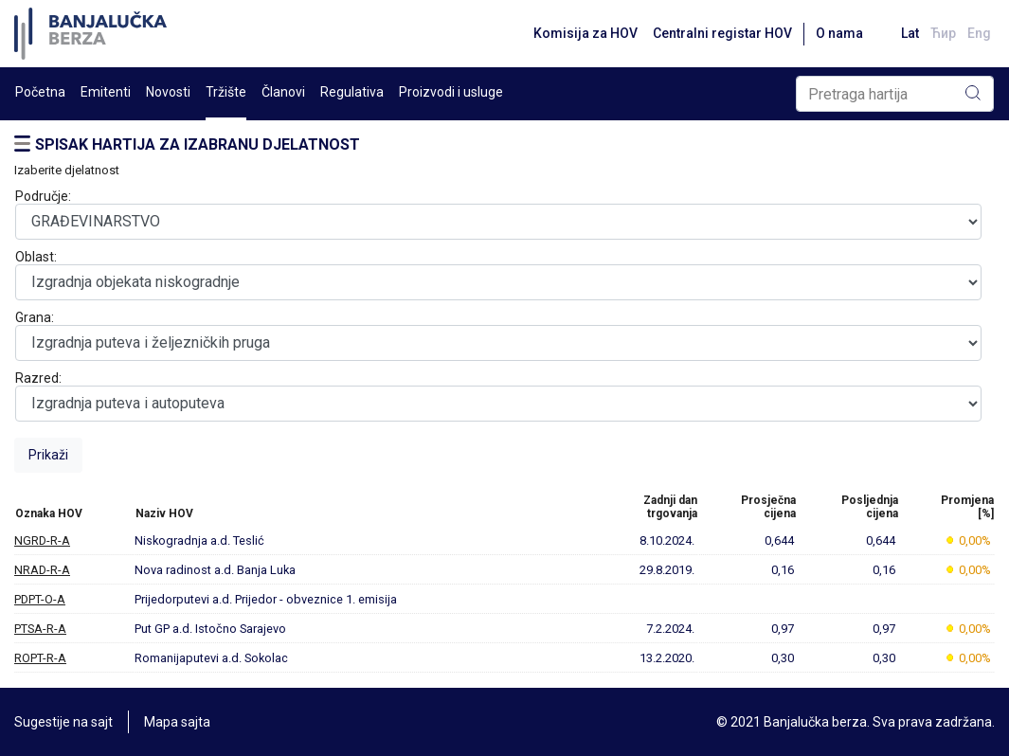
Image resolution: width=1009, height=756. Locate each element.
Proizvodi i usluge (451, 91)
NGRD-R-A (42, 540)
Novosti (168, 91)
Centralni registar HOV (722, 33)
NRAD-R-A (42, 570)
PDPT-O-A (39, 599)
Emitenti (106, 91)
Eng (979, 33)
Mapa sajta (177, 721)
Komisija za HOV (585, 33)
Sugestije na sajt (63, 721)
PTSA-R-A (40, 628)
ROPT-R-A (40, 658)
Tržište (226, 91)
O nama (839, 33)
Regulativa (352, 91)
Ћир (943, 33)
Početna (40, 91)
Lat (910, 33)
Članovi (283, 91)
